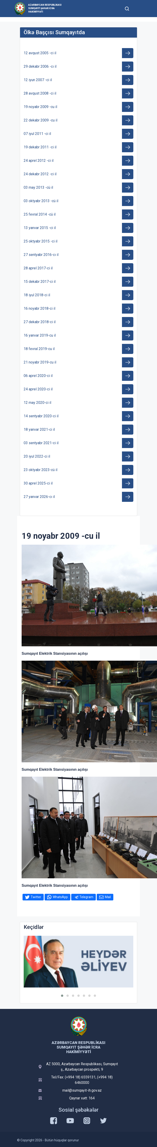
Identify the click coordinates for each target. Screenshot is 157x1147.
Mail (108, 897)
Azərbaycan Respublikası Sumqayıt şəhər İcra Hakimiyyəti (44, 8)
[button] (62, 995)
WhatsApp (60, 897)
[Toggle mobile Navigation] (138, 8)
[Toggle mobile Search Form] (127, 8)
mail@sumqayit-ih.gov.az (82, 1090)
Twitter (36, 897)
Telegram (86, 897)
